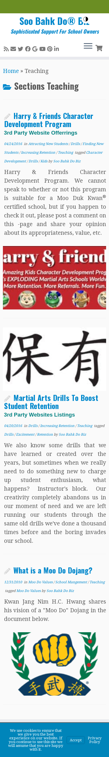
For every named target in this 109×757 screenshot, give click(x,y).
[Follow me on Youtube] (43, 49)
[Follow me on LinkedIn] (57, 49)
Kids (44, 161)
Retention (45, 434)
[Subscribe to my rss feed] (7, 49)
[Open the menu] (88, 46)
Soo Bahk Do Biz (67, 161)
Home (11, 71)
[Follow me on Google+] (35, 49)
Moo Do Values (40, 582)
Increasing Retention (38, 153)
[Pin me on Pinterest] (50, 49)
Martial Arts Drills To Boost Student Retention (51, 404)
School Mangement (71, 582)
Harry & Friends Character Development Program (48, 122)
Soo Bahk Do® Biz (54, 21)
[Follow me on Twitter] (21, 49)
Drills (76, 144)
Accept (76, 740)
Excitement (25, 434)
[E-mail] (14, 49)
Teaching (66, 153)
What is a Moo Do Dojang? (52, 569)
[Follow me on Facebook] (28, 49)
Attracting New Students (48, 144)
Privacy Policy (94, 740)
